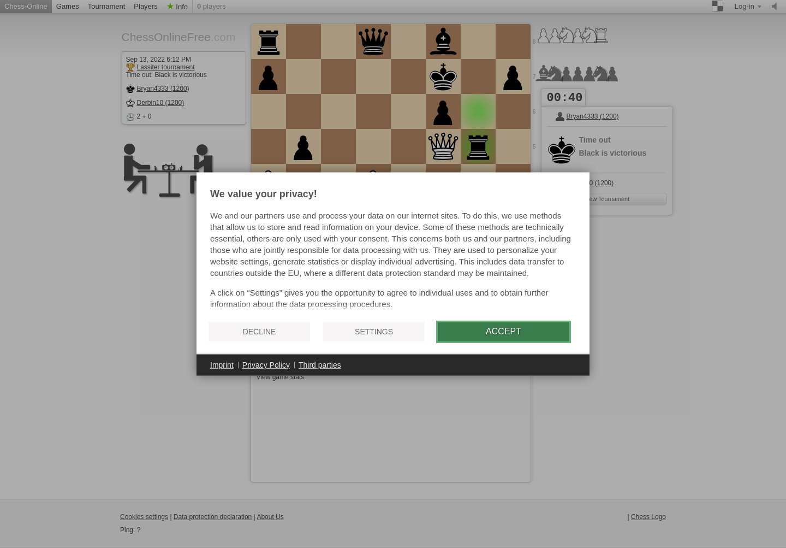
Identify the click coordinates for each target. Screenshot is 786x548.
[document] (393, 250)
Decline (259, 331)
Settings (374, 331)
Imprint (222, 364)
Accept (503, 331)
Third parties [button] (320, 364)
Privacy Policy (266, 364)
